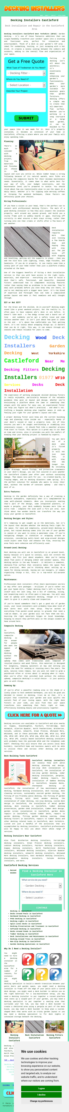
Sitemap (6, 1085)
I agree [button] (41, 1088)
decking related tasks (21, 821)
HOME (41, 15)
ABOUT (47, 15)
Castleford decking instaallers (48, 760)
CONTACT (53, 15)
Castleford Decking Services (21, 865)
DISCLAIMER (61, 15)
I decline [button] (41, 1095)
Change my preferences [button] (41, 1101)
